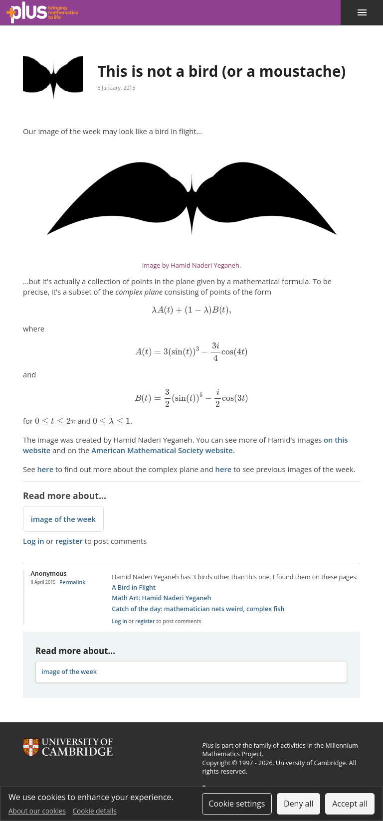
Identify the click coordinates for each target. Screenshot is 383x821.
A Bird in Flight (134, 587)
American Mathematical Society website (161, 450)
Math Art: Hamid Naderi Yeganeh (161, 598)
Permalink (72, 582)
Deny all (299, 803)
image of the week (63, 519)
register (69, 541)
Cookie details (95, 811)
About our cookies (37, 811)
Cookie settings (236, 803)
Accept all (350, 803)
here (45, 469)
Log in (33, 541)
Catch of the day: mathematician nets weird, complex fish (198, 609)
